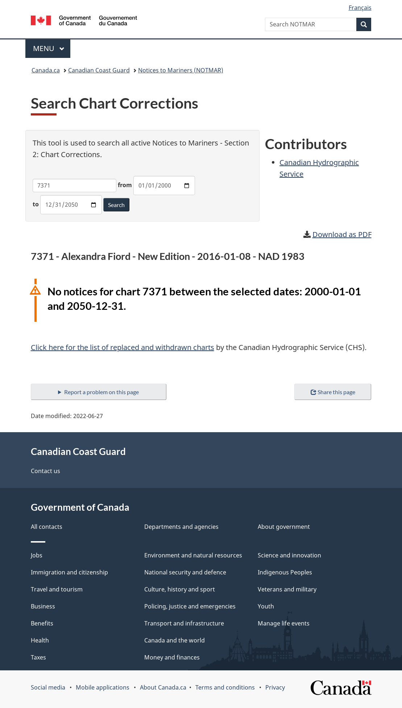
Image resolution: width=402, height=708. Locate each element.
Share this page (333, 391)
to (36, 204)
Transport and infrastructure (184, 623)
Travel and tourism (57, 589)
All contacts (46, 527)
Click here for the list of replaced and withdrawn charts (122, 347)
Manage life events (284, 623)
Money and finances (172, 657)
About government (284, 527)
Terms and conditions (225, 687)
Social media (48, 687)
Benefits (42, 623)
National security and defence (185, 572)
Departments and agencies (181, 527)
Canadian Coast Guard (99, 70)
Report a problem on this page (101, 391)
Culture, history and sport (179, 589)
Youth (266, 606)
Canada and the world (174, 640)
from (125, 185)
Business (43, 606)
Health (40, 640)
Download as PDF (342, 234)
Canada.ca (46, 70)
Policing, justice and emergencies (190, 606)
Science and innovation (289, 555)
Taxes (38, 657)
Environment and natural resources (193, 555)
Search (116, 204)
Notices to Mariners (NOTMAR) (180, 70)
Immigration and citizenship (69, 572)
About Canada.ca (163, 687)
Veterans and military (287, 589)
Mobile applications (102, 687)
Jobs (36, 555)
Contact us (45, 471)
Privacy (275, 687)
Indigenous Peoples (285, 572)
